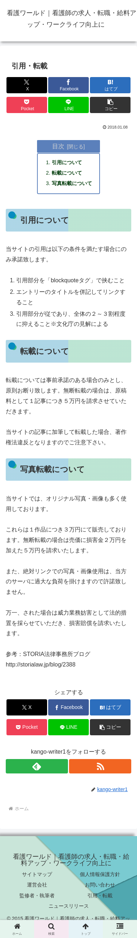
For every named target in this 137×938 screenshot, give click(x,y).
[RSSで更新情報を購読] (100, 766)
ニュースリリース (69, 906)
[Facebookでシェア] (68, 85)
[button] (110, 105)
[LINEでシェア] (68, 105)
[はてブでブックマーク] (110, 85)
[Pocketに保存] (26, 105)
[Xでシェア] (26, 85)
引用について (67, 162)
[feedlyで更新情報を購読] (37, 766)
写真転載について (72, 183)
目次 (58, 146)
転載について (67, 173)
